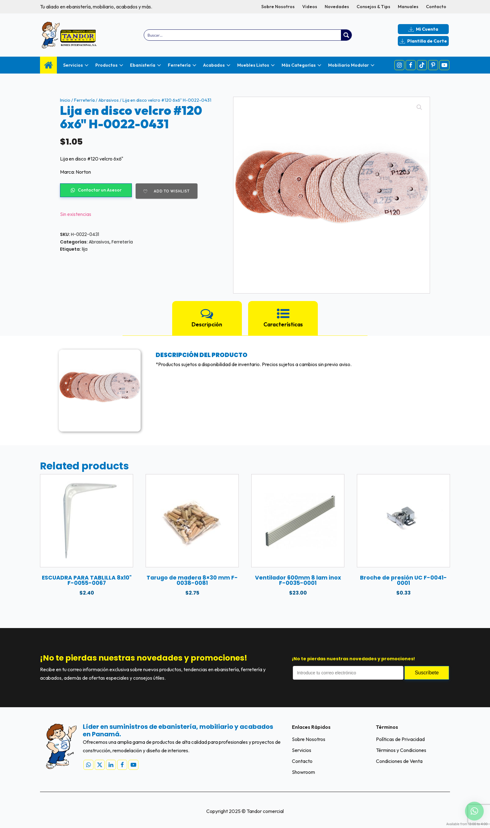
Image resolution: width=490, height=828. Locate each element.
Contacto (436, 6)
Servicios (301, 750)
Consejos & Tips (373, 6)
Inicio (65, 100)
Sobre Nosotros (278, 6)
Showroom (303, 772)
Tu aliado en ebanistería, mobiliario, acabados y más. (96, 6)
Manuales (408, 6)
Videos (309, 6)
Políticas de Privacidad (400, 739)
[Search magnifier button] (346, 35)
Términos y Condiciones (401, 750)
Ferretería (84, 100)
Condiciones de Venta (399, 761)
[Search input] (243, 35)
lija (85, 249)
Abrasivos (108, 100)
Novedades (337, 6)
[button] (419, 107)
